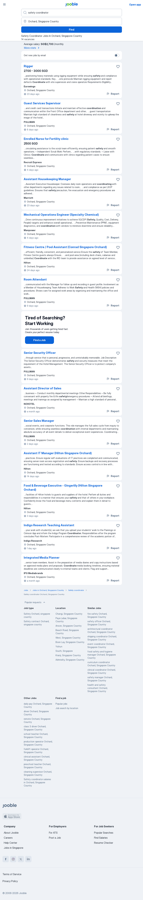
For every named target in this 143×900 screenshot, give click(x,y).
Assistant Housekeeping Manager (47, 179)
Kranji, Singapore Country (68, 658)
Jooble (23, 893)
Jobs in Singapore (13, 847)
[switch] (116, 55)
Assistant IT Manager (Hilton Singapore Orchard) (58, 456)
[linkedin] (28, 859)
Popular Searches (103, 832)
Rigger (28, 66)
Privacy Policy (10, 881)
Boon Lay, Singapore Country (70, 645)
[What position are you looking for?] (71, 12)
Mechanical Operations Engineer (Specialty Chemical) (61, 214)
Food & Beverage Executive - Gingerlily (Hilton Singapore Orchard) (63, 490)
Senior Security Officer (40, 356)
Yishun (59, 649)
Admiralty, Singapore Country (70, 663)
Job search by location (67, 711)
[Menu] (4, 4)
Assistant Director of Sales (42, 391)
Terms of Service (12, 874)
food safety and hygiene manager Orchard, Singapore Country (101, 657)
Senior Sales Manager (39, 424)
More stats (32, 48)
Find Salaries (101, 837)
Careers (8, 837)
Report (112, 93)
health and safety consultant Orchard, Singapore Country (97, 691)
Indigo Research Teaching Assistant (49, 528)
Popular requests (35, 605)
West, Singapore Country (68, 640)
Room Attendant (35, 279)
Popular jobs (61, 707)
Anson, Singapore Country (68, 629)
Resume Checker (103, 842)
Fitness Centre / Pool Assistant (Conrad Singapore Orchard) (65, 247)
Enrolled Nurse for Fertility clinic (46, 138)
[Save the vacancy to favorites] (118, 66)
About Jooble (11, 832)
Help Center (10, 842)
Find (71, 29)
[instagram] (13, 859)
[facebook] (6, 859)
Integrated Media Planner (41, 560)
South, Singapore (64, 654)
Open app (135, 4)
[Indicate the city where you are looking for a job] (71, 21)
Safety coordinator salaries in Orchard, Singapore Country (37, 785)
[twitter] (21, 859)
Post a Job (55, 837)
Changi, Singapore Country (69, 617)
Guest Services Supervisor (42, 103)
